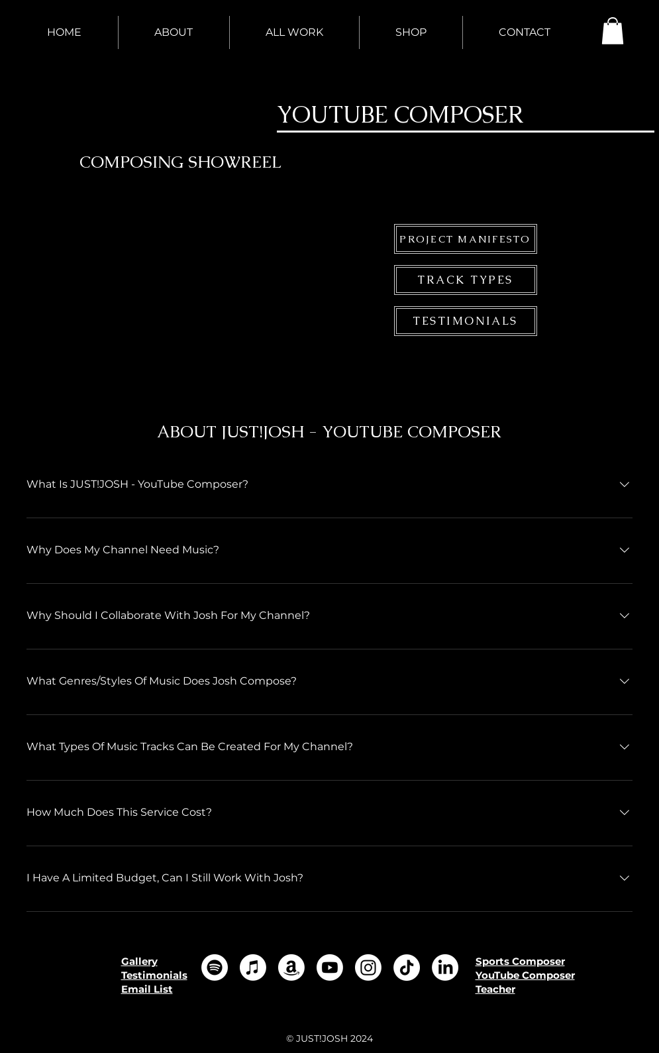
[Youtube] (330, 967)
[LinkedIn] (445, 967)
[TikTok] (406, 967)
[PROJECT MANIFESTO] (465, 239)
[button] (612, 30)
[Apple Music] (253, 967)
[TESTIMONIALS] (465, 321)
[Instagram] (368, 967)
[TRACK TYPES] (465, 280)
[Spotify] (214, 967)
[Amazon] (291, 967)
